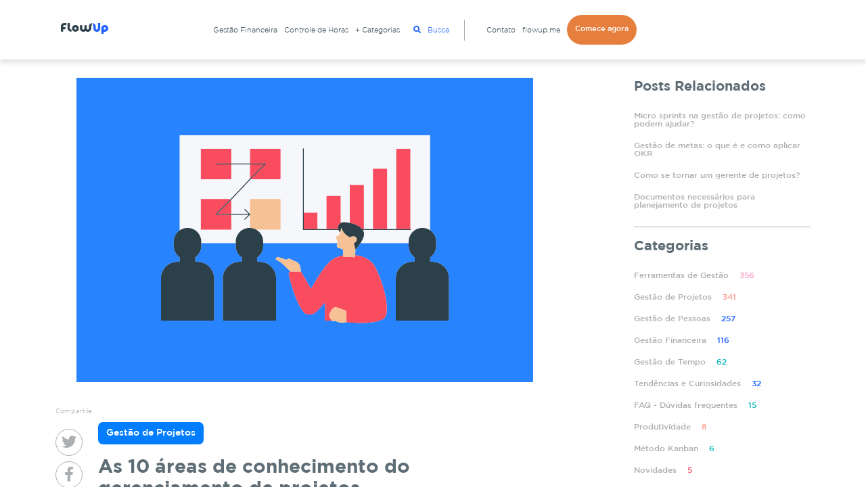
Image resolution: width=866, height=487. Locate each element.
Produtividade (670, 427)
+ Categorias (377, 30)
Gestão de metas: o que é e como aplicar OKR (717, 150)
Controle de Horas (316, 30)
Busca (431, 30)
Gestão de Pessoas (684, 319)
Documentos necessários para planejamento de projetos (694, 201)
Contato (501, 30)
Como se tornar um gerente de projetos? (717, 175)
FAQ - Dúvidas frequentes (695, 405)
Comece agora (602, 29)
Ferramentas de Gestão (694, 275)
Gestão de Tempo (680, 362)
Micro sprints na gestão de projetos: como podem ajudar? (720, 120)
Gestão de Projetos (685, 297)
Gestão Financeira (245, 30)
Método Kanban (674, 449)
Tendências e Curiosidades (697, 384)
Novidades (663, 470)
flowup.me (541, 30)
